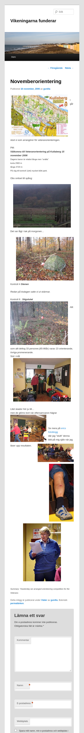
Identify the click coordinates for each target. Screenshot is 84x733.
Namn (23, 685)
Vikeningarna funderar (33, 20)
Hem (13, 57)
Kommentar (23, 640)
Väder (44, 600)
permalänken (17, 603)
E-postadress (25, 703)
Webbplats (22, 721)
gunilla (46, 89)
